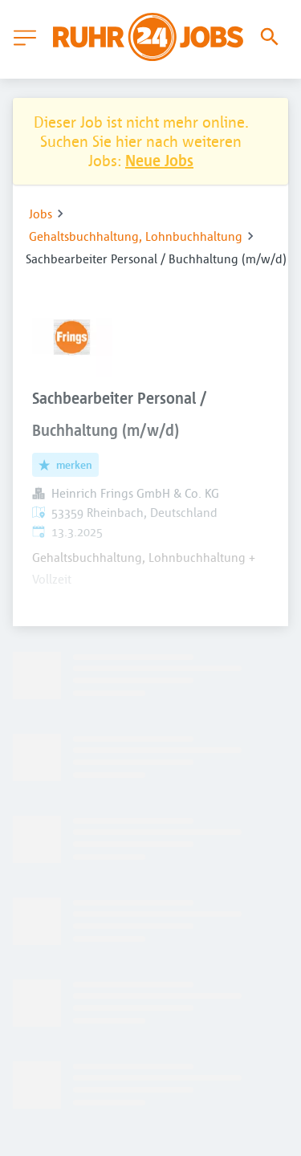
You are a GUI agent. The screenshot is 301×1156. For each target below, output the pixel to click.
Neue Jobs (159, 160)
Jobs (40, 214)
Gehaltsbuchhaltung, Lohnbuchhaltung (135, 236)
